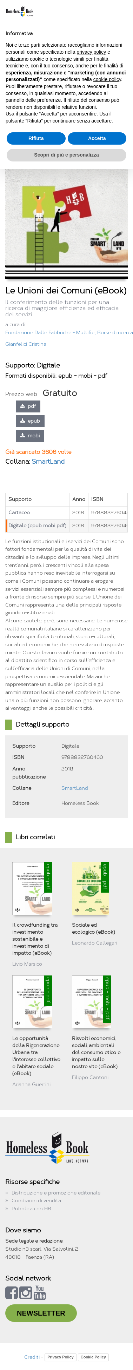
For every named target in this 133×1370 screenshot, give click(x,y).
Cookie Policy (93, 1357)
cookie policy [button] (107, 79)
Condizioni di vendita (36, 1201)
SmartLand (48, 461)
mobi (30, 436)
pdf (28, 406)
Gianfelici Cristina (25, 344)
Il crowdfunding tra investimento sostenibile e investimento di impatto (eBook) (35, 939)
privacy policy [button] (91, 52)
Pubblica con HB (31, 1209)
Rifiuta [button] (36, 138)
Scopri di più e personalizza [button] (66, 155)
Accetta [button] (97, 138)
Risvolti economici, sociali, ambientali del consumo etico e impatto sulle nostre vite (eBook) (96, 1052)
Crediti (32, 1357)
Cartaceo (19, 513)
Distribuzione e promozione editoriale (56, 1193)
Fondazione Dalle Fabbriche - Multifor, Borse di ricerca (69, 333)
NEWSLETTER (41, 1313)
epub (30, 421)
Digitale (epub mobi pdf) (37, 526)
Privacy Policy (60, 1357)
